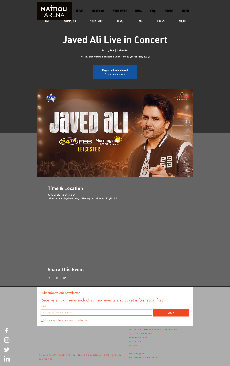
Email (44, 306)
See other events (115, 74)
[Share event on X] (57, 278)
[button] (120, 11)
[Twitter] (6, 349)
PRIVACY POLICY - (49, 355)
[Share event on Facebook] (49, 278)
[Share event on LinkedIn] (64, 278)
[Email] (95, 312)
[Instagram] (6, 340)
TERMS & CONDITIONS (90, 355)
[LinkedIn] (6, 359)
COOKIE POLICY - (68, 355)
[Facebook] (6, 330)
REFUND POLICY (112, 355)
